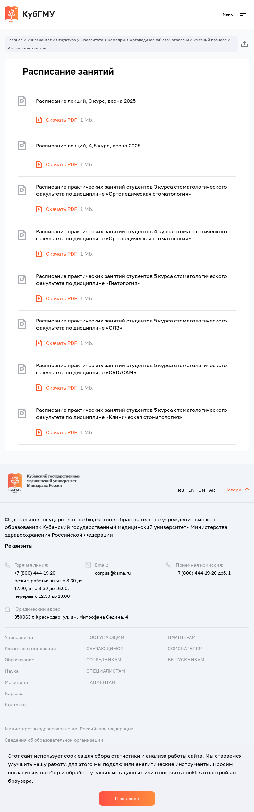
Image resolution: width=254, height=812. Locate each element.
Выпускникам (186, 659)
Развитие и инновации (30, 648)
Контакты (15, 704)
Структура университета (79, 39)
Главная (15, 39)
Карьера (14, 693)
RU (181, 490)
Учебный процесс (210, 39)
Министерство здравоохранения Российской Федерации (69, 728)
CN (202, 490)
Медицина (16, 682)
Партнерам (182, 637)
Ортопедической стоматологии (159, 39)
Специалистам (105, 671)
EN (191, 490)
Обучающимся (104, 648)
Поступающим (105, 637)
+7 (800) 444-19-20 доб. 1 (203, 573)
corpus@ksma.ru (113, 573)
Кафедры (116, 39)
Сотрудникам (103, 659)
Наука (12, 671)
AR (212, 490)
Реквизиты (19, 546)
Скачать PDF (61, 120)
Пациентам (100, 682)
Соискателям (185, 648)
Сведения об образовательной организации (54, 740)
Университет (39, 39)
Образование (19, 659)
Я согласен (127, 798)
